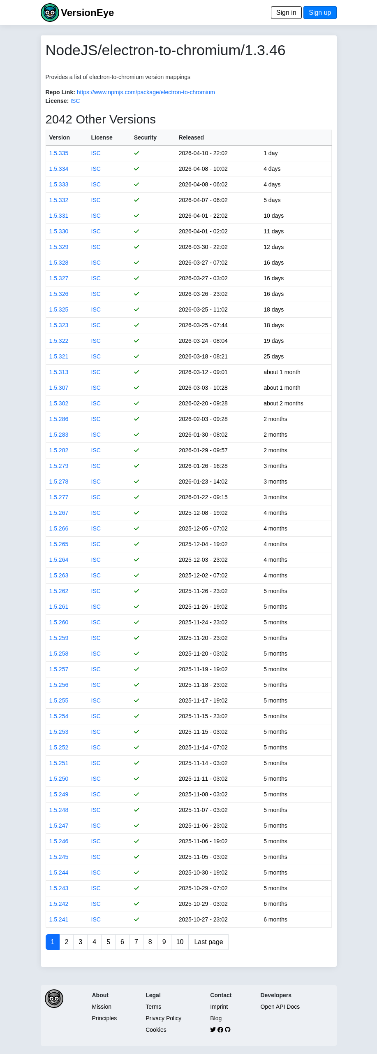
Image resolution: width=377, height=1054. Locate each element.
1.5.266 (59, 528)
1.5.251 (59, 763)
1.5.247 (59, 825)
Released (191, 137)
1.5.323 (59, 325)
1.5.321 (59, 356)
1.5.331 (59, 215)
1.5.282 (59, 450)
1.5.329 (59, 247)
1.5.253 (59, 731)
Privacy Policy (163, 1018)
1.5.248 (59, 810)
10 (180, 941)
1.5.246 (59, 841)
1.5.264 (59, 559)
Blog (216, 1018)
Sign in (286, 12)
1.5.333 (59, 184)
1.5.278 (59, 481)
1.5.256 (59, 685)
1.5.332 (59, 200)
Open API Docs (280, 1006)
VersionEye (87, 12)
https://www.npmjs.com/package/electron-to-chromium (146, 92)
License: (57, 101)
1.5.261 (59, 606)
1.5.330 (59, 231)
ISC (75, 101)
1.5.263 (59, 575)
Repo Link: (60, 92)
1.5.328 (59, 262)
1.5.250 (59, 778)
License (102, 137)
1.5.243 (59, 888)
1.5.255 (59, 700)
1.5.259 (59, 638)
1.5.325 (59, 309)
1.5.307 (59, 387)
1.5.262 (59, 591)
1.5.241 (59, 919)
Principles (104, 1018)
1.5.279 (59, 466)
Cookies (156, 1029)
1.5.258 (59, 653)
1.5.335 (59, 153)
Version (59, 137)
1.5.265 (59, 544)
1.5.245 (59, 857)
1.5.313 (59, 372)
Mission (101, 1006)
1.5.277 (59, 497)
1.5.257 (59, 669)
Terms (153, 1006)
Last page (208, 941)
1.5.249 (59, 794)
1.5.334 (59, 168)
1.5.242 (59, 903)
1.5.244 (59, 872)
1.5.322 (59, 340)
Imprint (219, 1006)
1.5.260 (59, 622)
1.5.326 (59, 294)
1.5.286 (59, 419)
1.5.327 (59, 278)
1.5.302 (59, 403)
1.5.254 (59, 716)
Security (145, 137)
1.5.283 (59, 434)
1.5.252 (59, 747)
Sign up (320, 12)
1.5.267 (59, 513)
